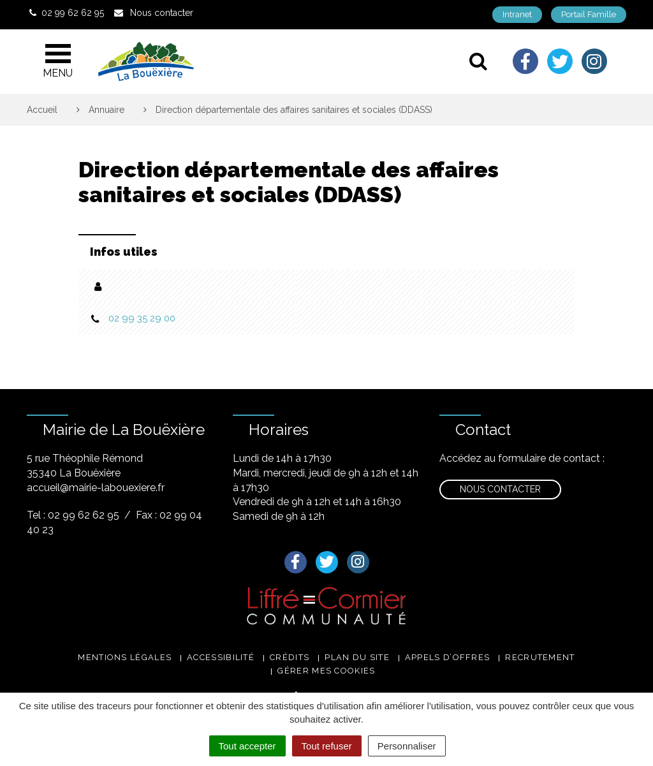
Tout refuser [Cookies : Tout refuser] (327, 745)
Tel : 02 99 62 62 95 (73, 515)
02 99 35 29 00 (141, 318)
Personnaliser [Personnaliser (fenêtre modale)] (407, 745)
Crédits (289, 657)
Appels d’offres (447, 657)
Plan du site (357, 657)
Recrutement (540, 657)
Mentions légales (125, 657)
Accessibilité (220, 657)
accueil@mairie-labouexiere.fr (96, 488)
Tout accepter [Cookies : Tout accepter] (247, 745)
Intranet (517, 14)
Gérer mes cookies (326, 670)
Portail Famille (588, 14)
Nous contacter (500, 489)
